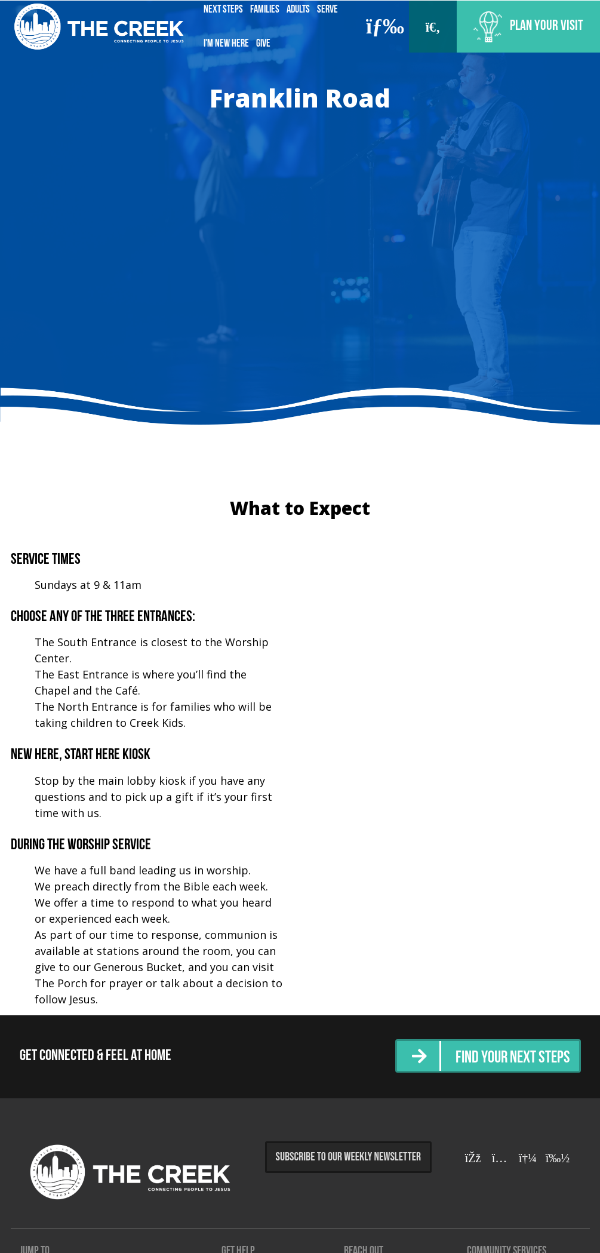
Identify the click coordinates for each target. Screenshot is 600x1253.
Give (263, 44)
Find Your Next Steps (508, 1057)
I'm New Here (226, 44)
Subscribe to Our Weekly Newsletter (348, 1157)
